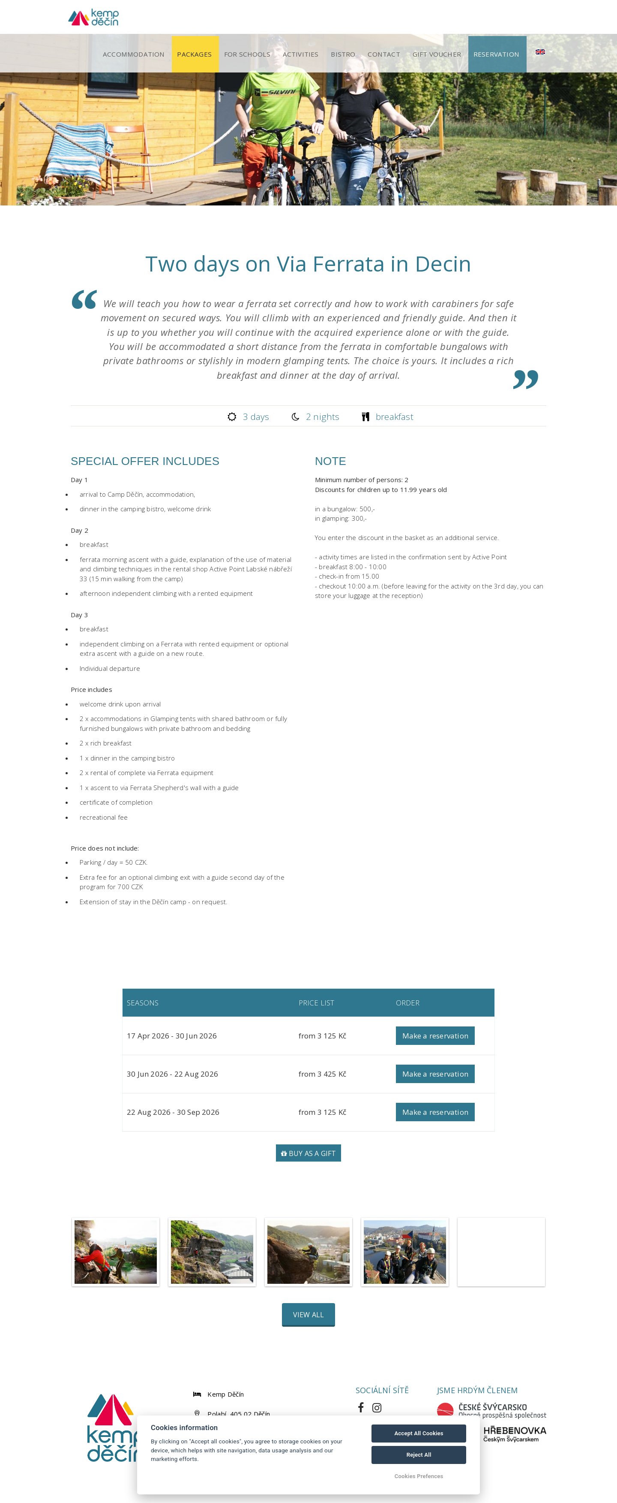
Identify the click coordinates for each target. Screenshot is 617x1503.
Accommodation (162, 18)
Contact (394, 18)
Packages (220, 18)
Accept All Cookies (418, 1433)
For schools (269, 18)
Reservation (499, 18)
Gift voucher (443, 18)
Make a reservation (435, 1038)
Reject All (419, 1455)
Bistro (357, 18)
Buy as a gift (308, 1156)
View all (308, 1317)
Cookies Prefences (419, 1476)
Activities (319, 18)
